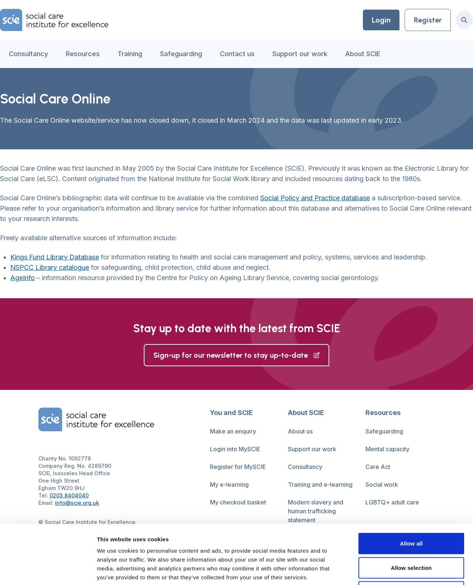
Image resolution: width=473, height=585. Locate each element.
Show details (388, 570)
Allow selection (411, 512)
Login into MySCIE (235, 449)
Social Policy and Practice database (315, 198)
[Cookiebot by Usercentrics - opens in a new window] (48, 570)
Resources (83, 54)
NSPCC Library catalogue (49, 267)
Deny (411, 536)
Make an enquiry (233, 431)
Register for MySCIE (238, 466)
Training (130, 54)
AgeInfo (22, 278)
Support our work (299, 54)
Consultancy (28, 54)
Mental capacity (387, 449)
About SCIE (362, 54)
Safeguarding (181, 54)
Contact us (237, 54)
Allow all (411, 488)
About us (300, 431)
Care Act (377, 466)
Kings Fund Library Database (54, 257)
